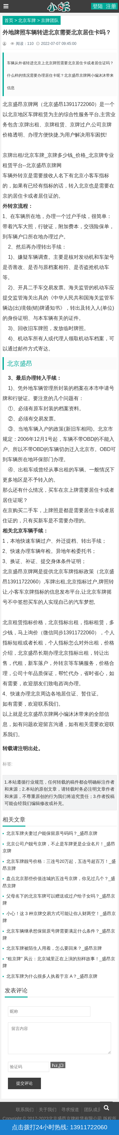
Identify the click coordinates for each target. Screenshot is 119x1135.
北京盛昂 (19, 363)
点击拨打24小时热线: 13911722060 (59, 1127)
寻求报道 (70, 1109)
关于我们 (47, 1109)
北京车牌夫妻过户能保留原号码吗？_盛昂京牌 (52, 833)
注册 (111, 6)
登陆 (98, 6)
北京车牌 (27, 20)
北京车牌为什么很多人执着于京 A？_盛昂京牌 (51, 976)
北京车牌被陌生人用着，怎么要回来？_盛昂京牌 (54, 948)
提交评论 (24, 1083)
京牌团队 (50, 20)
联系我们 (25, 1109)
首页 (8, 20)
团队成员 (93, 1109)
